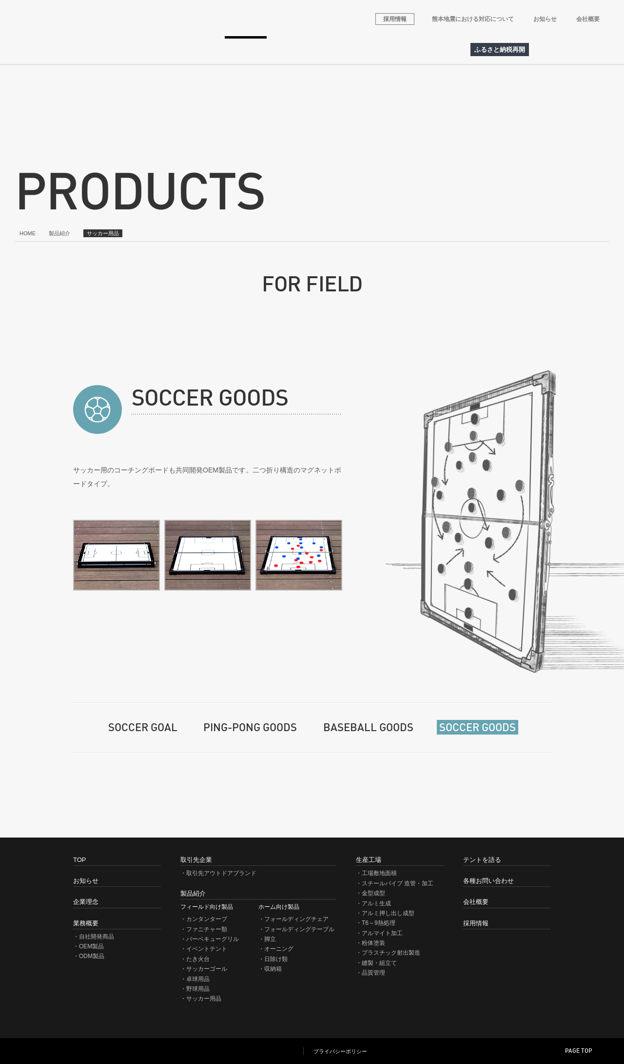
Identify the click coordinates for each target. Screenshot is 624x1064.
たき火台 (198, 959)
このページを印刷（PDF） (607, 820)
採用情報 (395, 19)
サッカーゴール (206, 968)
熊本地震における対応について (473, 19)
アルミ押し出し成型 (388, 913)
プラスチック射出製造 (391, 952)
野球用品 (198, 988)
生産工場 (289, 49)
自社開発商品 (96, 936)
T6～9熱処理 (378, 923)
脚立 (270, 939)
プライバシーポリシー (340, 1052)
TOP (79, 859)
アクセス (446, 49)
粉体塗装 (373, 943)
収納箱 (273, 968)
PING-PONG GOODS (250, 728)
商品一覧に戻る (512, 776)
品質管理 (373, 972)
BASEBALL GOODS (368, 728)
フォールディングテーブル (299, 929)
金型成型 (373, 893)
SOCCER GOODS (477, 728)
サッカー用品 (203, 998)
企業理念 (74, 49)
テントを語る (339, 49)
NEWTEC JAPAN (76, 1051)
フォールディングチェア (296, 919)
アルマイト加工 (382, 933)
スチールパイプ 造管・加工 (397, 883)
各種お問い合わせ (395, 49)
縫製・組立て (379, 963)
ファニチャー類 (206, 929)
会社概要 (588, 19)
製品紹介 (246, 49)
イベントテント (206, 948)
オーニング (278, 948)
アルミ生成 (376, 903)
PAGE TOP (578, 1051)
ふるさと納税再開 (499, 49)
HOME (34, 49)
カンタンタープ (206, 919)
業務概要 (118, 49)
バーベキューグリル (212, 939)
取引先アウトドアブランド (182, 49)
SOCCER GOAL (142, 728)
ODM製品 (91, 956)
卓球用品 (198, 979)
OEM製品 (91, 946)
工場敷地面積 (379, 873)
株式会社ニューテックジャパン (123, 19)
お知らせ (545, 19)
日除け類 (276, 959)
